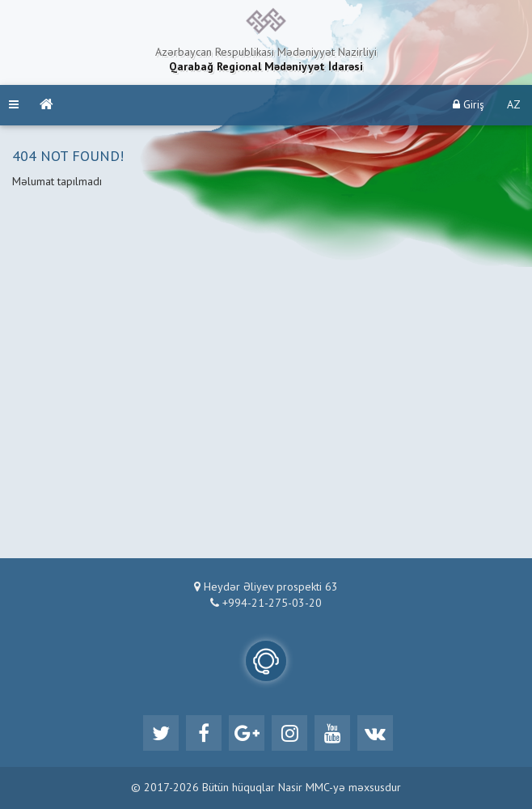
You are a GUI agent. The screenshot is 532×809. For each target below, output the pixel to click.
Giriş (468, 105)
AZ (514, 105)
